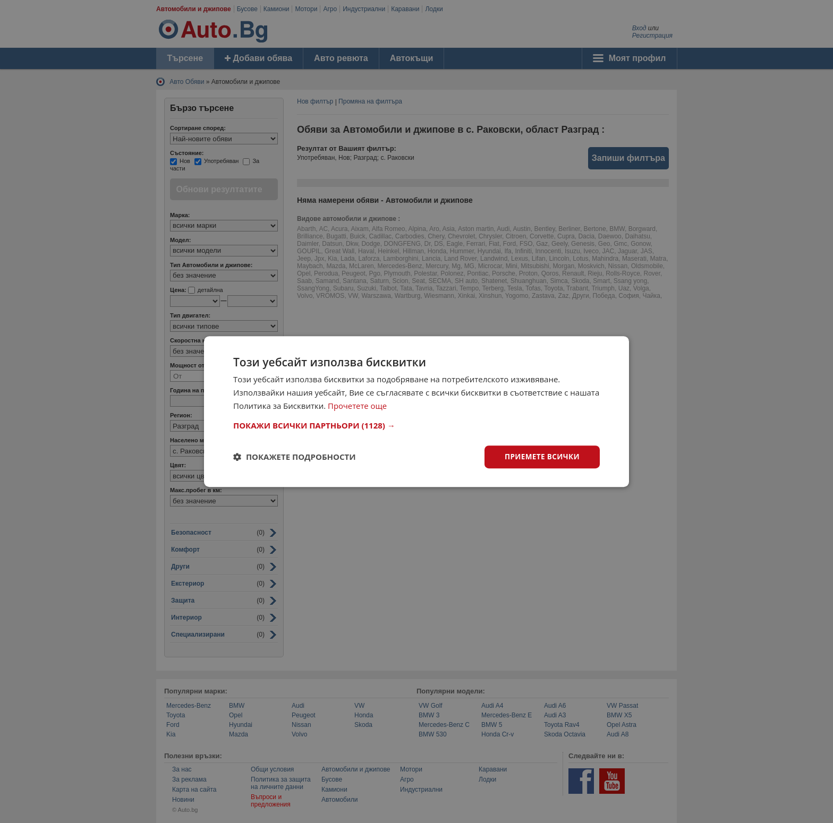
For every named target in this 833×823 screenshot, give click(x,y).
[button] (416, 425)
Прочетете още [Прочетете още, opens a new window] (357, 405)
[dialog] (416, 411)
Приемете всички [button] (541, 456)
